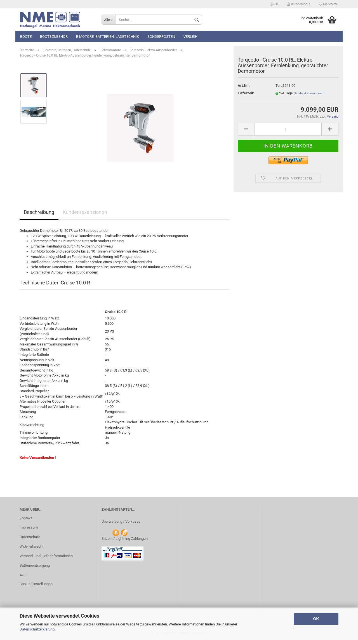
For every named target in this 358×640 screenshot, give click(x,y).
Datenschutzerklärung (37, 629)
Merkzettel (328, 4)
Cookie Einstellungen (36, 584)
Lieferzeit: (246, 93)
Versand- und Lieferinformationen (46, 556)
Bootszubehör (54, 36)
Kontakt (26, 518)
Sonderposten (161, 36)
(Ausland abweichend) (309, 93)
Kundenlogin (298, 4)
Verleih (190, 36)
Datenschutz (30, 537)
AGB (23, 575)
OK (316, 618)
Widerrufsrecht (31, 546)
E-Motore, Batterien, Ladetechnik (107, 36)
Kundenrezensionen (85, 212)
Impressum (29, 527)
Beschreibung (39, 212)
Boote (26, 36)
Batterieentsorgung (35, 565)
